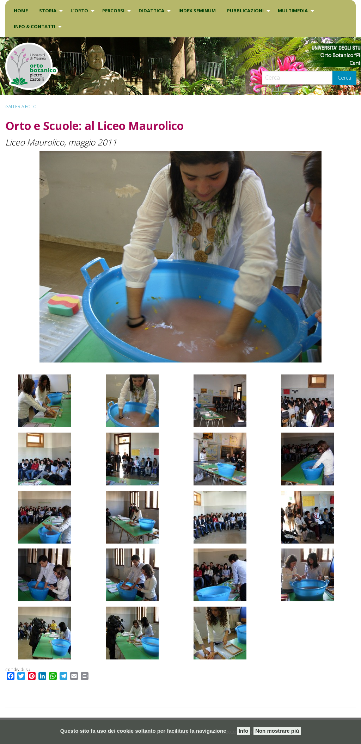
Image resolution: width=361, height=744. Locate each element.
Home (21, 10)
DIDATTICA (151, 10)
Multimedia (293, 10)
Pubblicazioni (245, 10)
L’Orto (79, 10)
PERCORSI (113, 10)
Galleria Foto (21, 107)
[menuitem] (20, 11)
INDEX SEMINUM (197, 10)
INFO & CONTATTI (34, 26)
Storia (47, 10)
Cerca (344, 77)
